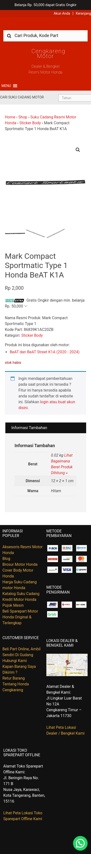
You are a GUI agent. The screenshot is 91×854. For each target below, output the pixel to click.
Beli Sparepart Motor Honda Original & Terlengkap (20, 617)
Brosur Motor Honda (20, 564)
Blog (6, 558)
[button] (6, 86)
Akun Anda (62, 13)
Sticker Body (30, 123)
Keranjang (83, 13)
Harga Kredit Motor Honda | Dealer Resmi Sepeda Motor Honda (45, 25)
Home (10, 117)
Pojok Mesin (13, 605)
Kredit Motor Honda (19, 599)
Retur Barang (13, 678)
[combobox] (45, 35)
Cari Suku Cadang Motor (22, 97)
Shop (22, 117)
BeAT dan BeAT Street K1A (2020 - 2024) (45, 352)
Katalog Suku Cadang (21, 593)
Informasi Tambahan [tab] (29, 427)
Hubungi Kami (14, 660)
